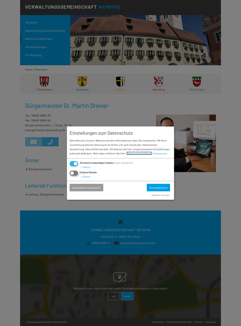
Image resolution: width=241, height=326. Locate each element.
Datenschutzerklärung (140, 153)
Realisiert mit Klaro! (160, 195)
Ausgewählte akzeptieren (87, 187)
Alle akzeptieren (158, 187)
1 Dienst (85, 167)
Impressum (161, 153)
